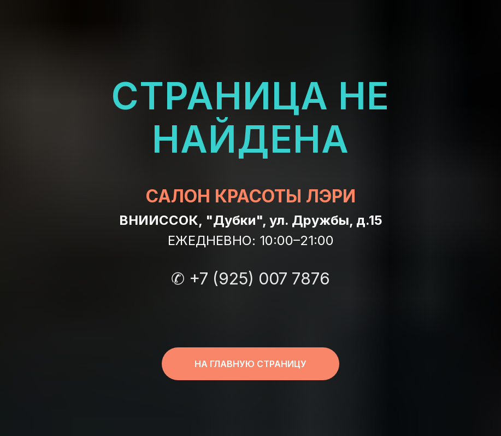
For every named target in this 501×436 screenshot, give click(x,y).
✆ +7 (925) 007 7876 (250, 278)
